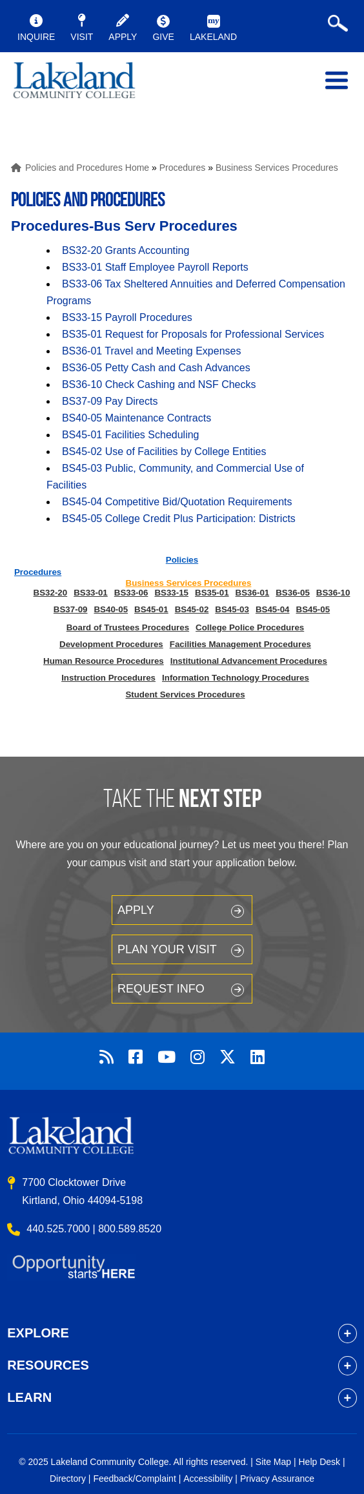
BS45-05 (313, 609)
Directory (68, 1478)
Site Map (273, 1462)
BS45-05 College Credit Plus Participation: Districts (179, 518)
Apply (135, 910)
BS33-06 (131, 592)
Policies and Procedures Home (87, 167)
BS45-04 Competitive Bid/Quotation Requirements (177, 501)
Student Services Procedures (185, 694)
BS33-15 (171, 592)
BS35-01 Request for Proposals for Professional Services (193, 334)
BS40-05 (111, 609)
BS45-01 (151, 609)
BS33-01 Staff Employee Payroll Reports (155, 267)
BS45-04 (273, 609)
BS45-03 (232, 609)
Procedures (182, 167)
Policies (182, 560)
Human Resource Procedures (103, 661)
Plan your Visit (167, 949)
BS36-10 (333, 592)
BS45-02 (192, 609)
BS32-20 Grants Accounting (125, 250)
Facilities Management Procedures (240, 644)
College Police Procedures (250, 627)
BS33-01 (91, 592)
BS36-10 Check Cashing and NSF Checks (159, 384)
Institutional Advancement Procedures (248, 661)
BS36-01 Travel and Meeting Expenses (151, 350)
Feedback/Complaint (134, 1478)
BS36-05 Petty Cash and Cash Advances (156, 367)
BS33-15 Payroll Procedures (127, 317)
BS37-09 (71, 609)
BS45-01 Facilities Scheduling (130, 434)
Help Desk (320, 1462)
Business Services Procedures (277, 167)
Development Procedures (111, 644)
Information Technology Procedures (235, 678)
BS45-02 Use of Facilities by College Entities (164, 451)
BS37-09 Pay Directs (110, 401)
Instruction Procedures (108, 678)
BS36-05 (293, 592)
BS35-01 (212, 592)
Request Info (161, 988)
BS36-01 (253, 592)
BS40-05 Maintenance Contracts (136, 417)
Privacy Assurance (277, 1478)
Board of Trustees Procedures (127, 627)
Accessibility (207, 1478)
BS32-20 (51, 592)
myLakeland (74, 83)
